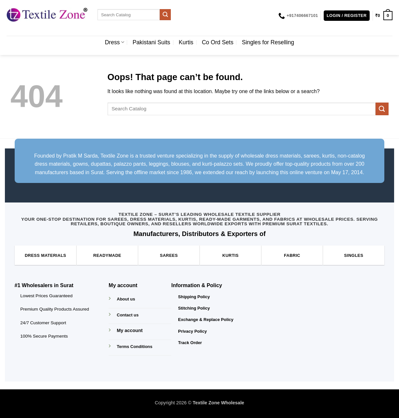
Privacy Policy (192, 331)
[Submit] (165, 14)
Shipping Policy (194, 296)
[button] (347, 15)
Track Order (190, 342)
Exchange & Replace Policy (205, 319)
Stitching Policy (194, 308)
